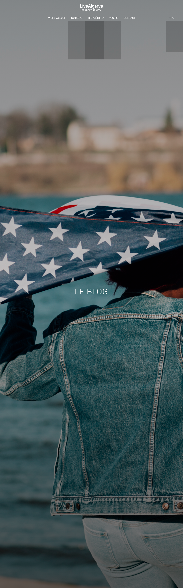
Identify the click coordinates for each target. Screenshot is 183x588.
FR (170, 18)
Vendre (113, 18)
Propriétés (94, 18)
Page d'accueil (56, 18)
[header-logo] (91, 7)
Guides (75, 18)
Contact (129, 18)
